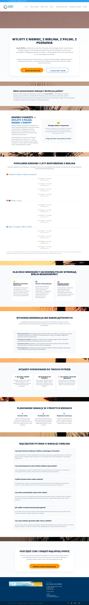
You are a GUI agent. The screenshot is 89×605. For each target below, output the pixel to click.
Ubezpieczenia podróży (62, 6)
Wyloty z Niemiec (34, 6)
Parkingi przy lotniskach (75, 6)
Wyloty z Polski (44, 6)
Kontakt (85, 6)
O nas (25, 6)
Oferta (51, 6)
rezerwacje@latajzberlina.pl (52, 596)
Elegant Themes (23, 603)
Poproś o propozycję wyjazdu (44, 567)
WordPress (40, 603)
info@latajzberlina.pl (50, 595)
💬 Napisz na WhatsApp (31, 71)
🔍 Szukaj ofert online (57, 71)
